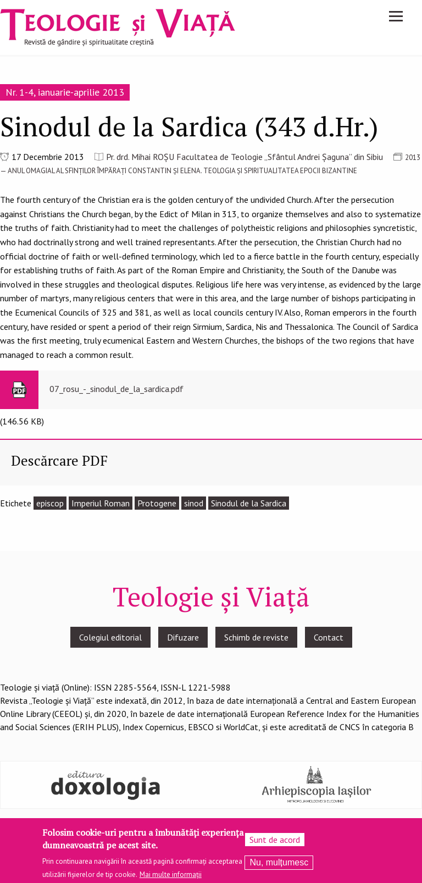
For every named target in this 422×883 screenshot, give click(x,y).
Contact (328, 637)
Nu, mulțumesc (278, 865)
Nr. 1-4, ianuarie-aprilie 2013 (64, 92)
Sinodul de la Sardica (248, 503)
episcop (50, 503)
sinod (193, 503)
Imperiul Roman (100, 503)
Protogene (156, 503)
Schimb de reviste (256, 637)
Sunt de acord (274, 842)
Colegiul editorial (110, 637)
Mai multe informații (171, 877)
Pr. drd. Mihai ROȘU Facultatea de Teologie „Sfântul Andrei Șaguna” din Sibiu (244, 156)
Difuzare (183, 637)
